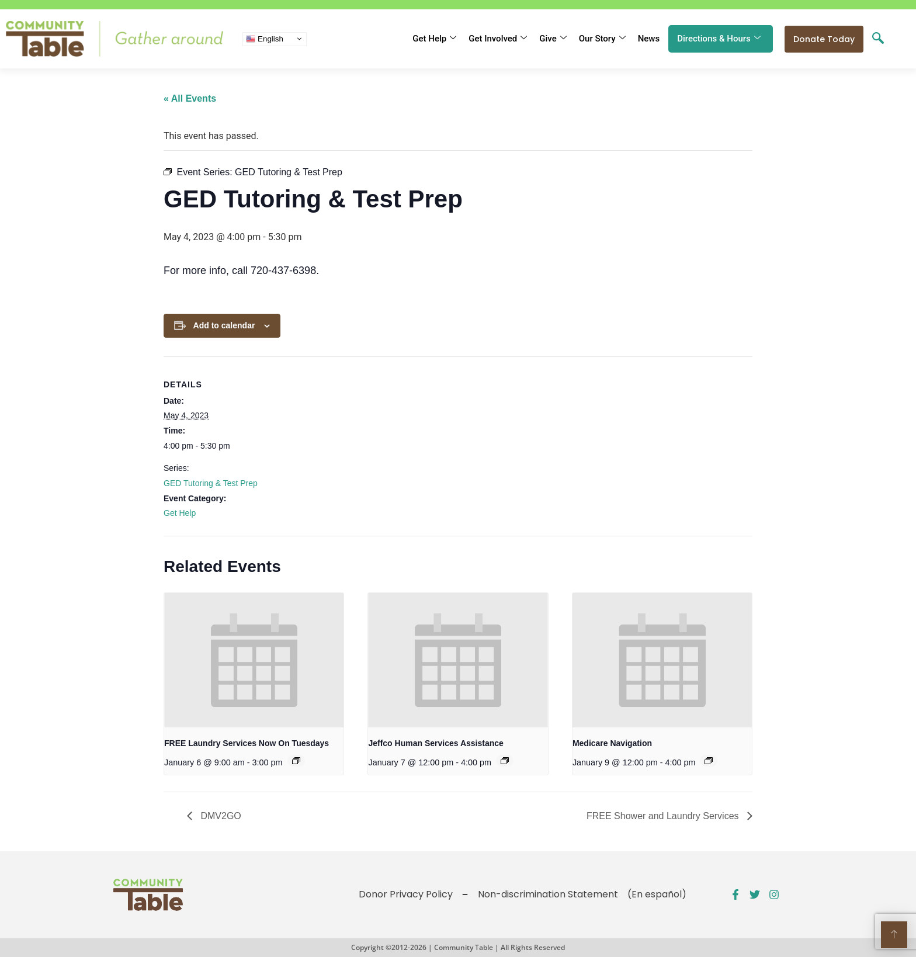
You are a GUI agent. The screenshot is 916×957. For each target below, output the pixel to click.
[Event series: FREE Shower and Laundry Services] (296, 760)
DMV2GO (219, 816)
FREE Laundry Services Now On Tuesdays (246, 743)
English (264, 38)
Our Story (602, 38)
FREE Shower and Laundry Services (664, 816)
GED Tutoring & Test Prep (211, 483)
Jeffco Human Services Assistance (435, 743)
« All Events (190, 98)
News (649, 38)
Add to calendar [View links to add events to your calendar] (224, 325)
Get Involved (498, 38)
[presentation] (254, 660)
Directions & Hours (719, 38)
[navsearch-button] (878, 39)
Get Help (434, 38)
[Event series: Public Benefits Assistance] (505, 760)
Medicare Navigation (612, 743)
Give (552, 38)
